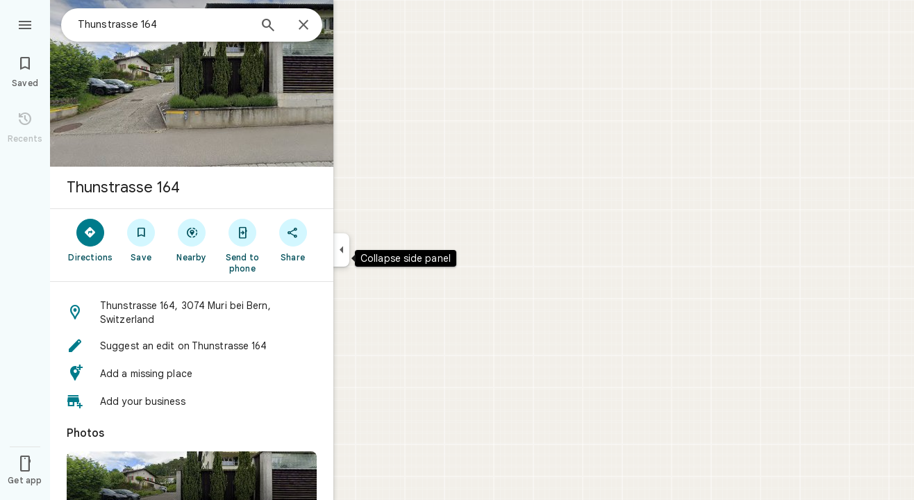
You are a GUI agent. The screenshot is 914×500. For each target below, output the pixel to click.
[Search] (268, 26)
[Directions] (90, 239)
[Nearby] (192, 239)
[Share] (292, 239)
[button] (191, 312)
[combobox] (163, 24)
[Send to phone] (242, 245)
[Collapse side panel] (341, 250)
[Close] (303, 25)
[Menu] (25, 23)
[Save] (141, 239)
